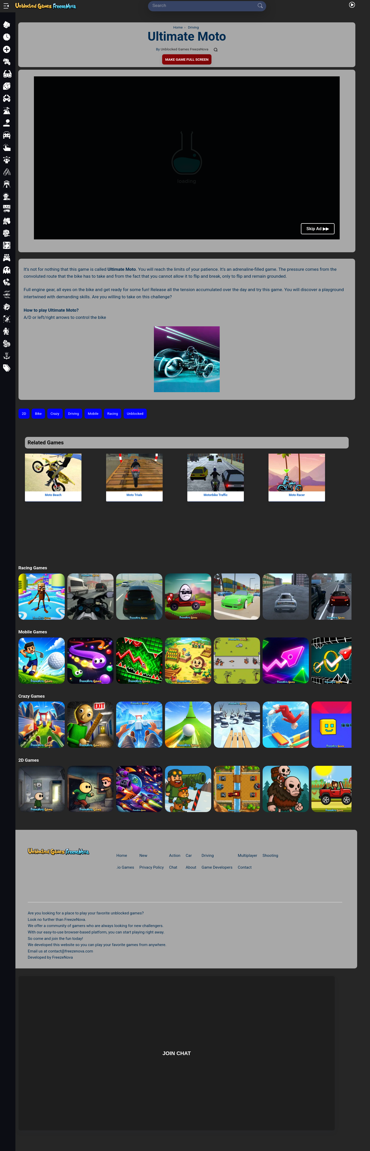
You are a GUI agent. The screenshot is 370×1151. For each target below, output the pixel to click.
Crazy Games (31, 696)
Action (174, 855)
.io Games (125, 867)
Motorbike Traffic (216, 495)
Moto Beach (53, 495)
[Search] (205, 5)
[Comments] (216, 49)
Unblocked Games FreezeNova (184, 49)
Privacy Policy (152, 867)
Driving (73, 413)
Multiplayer (247, 855)
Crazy (55, 413)
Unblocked (135, 413)
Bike (38, 413)
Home (121, 855)
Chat (173, 867)
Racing (112, 413)
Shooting (270, 855)
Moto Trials (134, 495)
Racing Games (32, 567)
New (143, 855)
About (191, 867)
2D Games (28, 760)
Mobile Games (32, 631)
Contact (245, 867)
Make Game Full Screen (186, 59)
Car (189, 855)
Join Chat (176, 1053)
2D (24, 413)
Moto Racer (297, 495)
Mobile (93, 413)
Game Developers (216, 867)
